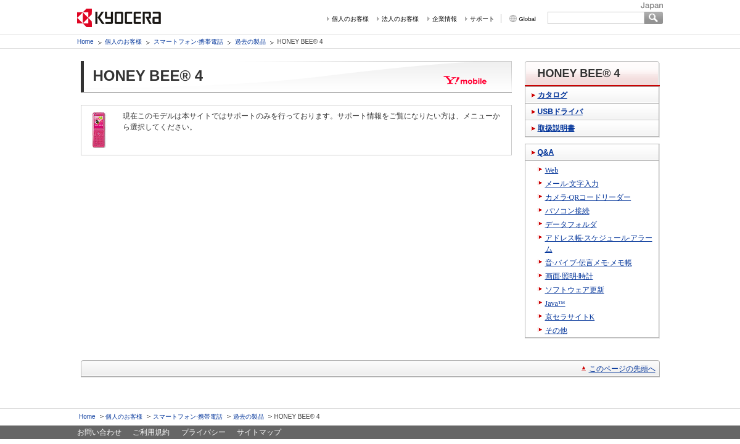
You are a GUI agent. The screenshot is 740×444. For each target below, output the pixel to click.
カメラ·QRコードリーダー (588, 197)
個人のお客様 (350, 18)
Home (85, 41)
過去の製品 (250, 41)
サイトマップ (259, 432)
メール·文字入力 (572, 183)
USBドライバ (560, 111)
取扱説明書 (556, 128)
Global (527, 18)
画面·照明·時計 (569, 276)
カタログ (552, 95)
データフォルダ (571, 224)
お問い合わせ (99, 432)
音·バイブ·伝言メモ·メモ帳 (588, 262)
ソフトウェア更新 (574, 290)
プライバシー (203, 432)
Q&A (546, 152)
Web (552, 170)
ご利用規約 (151, 432)
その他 (556, 330)
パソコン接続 (567, 211)
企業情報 (444, 18)
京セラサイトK (570, 317)
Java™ (555, 303)
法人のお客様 (400, 18)
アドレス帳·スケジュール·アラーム (598, 243)
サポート (482, 18)
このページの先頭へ (622, 368)
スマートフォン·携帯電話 (188, 41)
